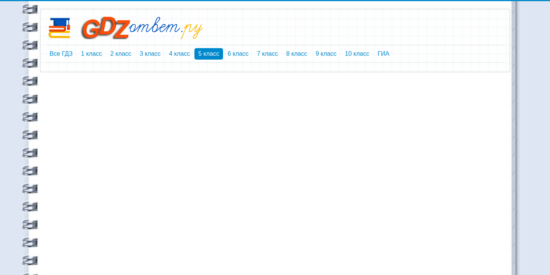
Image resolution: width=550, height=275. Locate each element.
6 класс (238, 53)
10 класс (357, 53)
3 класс (150, 53)
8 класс (296, 53)
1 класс (91, 53)
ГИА (384, 53)
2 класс (120, 53)
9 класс (325, 53)
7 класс (267, 53)
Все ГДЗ (61, 53)
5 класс (208, 53)
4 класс (179, 53)
